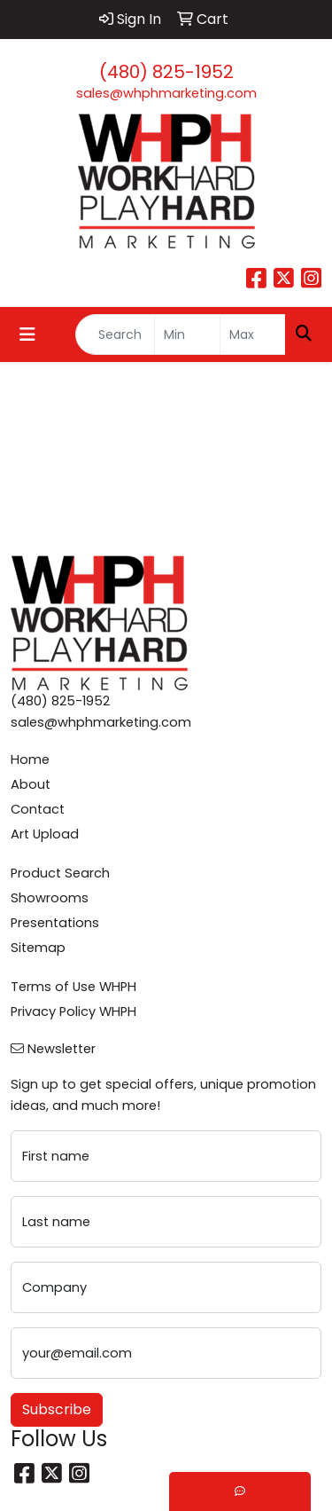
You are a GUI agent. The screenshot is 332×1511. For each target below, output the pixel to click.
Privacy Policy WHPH (73, 1011)
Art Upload (45, 834)
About (30, 784)
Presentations (55, 923)
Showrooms (50, 898)
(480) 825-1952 (166, 71)
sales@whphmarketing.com (166, 93)
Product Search (60, 873)
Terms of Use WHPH (73, 987)
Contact (38, 809)
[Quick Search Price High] (253, 334)
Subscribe (56, 1409)
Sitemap (38, 947)
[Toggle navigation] (27, 334)
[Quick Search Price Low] (187, 334)
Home (30, 759)
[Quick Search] (115, 334)
